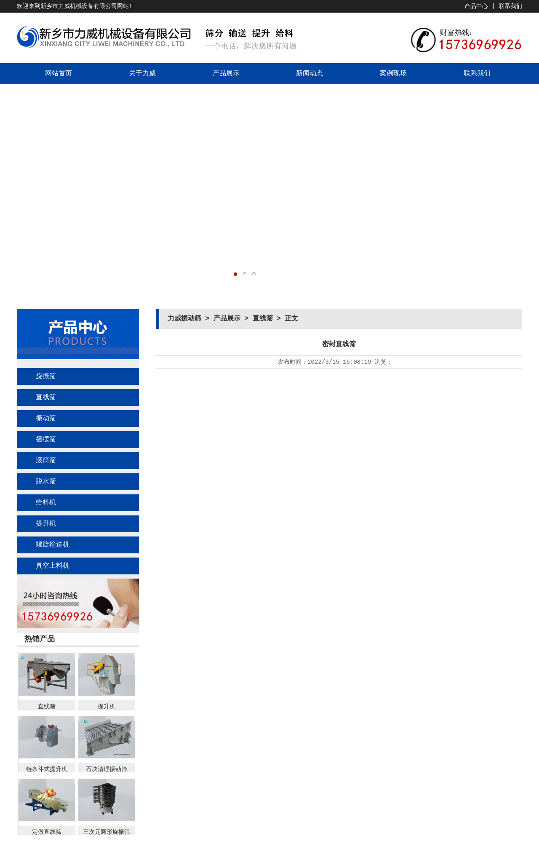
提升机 (46, 524)
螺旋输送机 (52, 545)
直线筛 (46, 397)
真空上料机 (52, 566)
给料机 (46, 503)
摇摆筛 (46, 439)
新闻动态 (309, 73)
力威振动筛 (184, 319)
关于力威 (142, 73)
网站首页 (58, 73)
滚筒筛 (46, 460)
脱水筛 (46, 482)
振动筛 (46, 418)
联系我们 (510, 6)
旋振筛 (46, 376)
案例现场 (393, 73)
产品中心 (476, 6)
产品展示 (226, 73)
